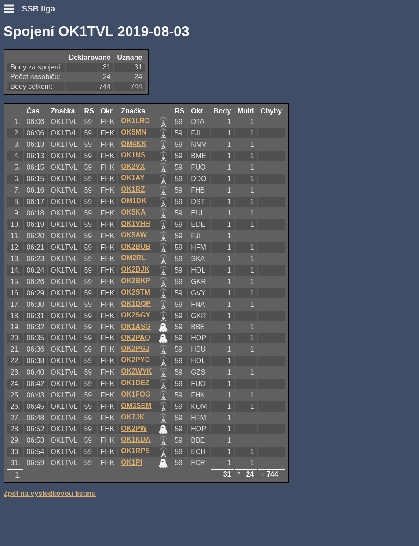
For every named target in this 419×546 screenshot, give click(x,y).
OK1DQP (136, 303)
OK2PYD (135, 360)
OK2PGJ (135, 348)
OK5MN (133, 132)
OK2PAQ (135, 337)
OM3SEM (136, 405)
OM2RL (133, 258)
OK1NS (133, 155)
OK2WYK (136, 371)
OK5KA (133, 212)
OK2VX (133, 166)
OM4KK (133, 143)
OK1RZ (133, 189)
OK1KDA (136, 439)
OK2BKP (135, 280)
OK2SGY (135, 315)
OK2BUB (136, 246)
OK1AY (133, 178)
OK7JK (132, 417)
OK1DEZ (135, 382)
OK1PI (131, 462)
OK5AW (134, 235)
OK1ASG (136, 326)
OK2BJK (135, 269)
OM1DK (133, 200)
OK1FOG (136, 394)
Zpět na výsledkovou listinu (50, 493)
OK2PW (134, 428)
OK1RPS (135, 451)
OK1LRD (135, 120)
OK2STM (135, 292)
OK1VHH (135, 223)
